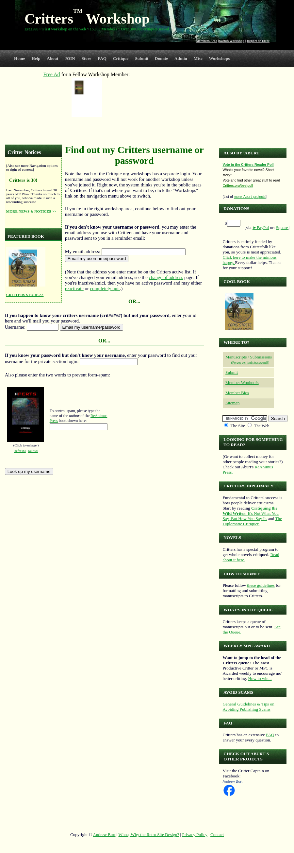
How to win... (259, 678)
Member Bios (237, 392)
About (52, 58)
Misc (198, 58)
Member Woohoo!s (242, 382)
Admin (180, 58)
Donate (161, 58)
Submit (141, 58)
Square (282, 227)
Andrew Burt (232, 781)
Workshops (219, 58)
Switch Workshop (231, 41)
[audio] (33, 451)
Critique (121, 58)
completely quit (105, 288)
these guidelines (261, 585)
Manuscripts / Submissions (248, 357)
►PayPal (261, 227)
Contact (217, 834)
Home (19, 58)
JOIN (70, 58)
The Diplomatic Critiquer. (252, 521)
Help (35, 58)
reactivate (74, 288)
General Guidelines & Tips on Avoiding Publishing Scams (248, 707)
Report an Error (258, 41)
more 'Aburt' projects (250, 197)
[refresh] (20, 451)
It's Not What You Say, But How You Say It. (250, 513)
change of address (166, 277)
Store (86, 58)
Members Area (206, 41)
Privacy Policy (194, 834)
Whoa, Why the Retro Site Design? (149, 834)
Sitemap (232, 402)
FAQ (102, 58)
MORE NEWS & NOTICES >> (31, 211)
